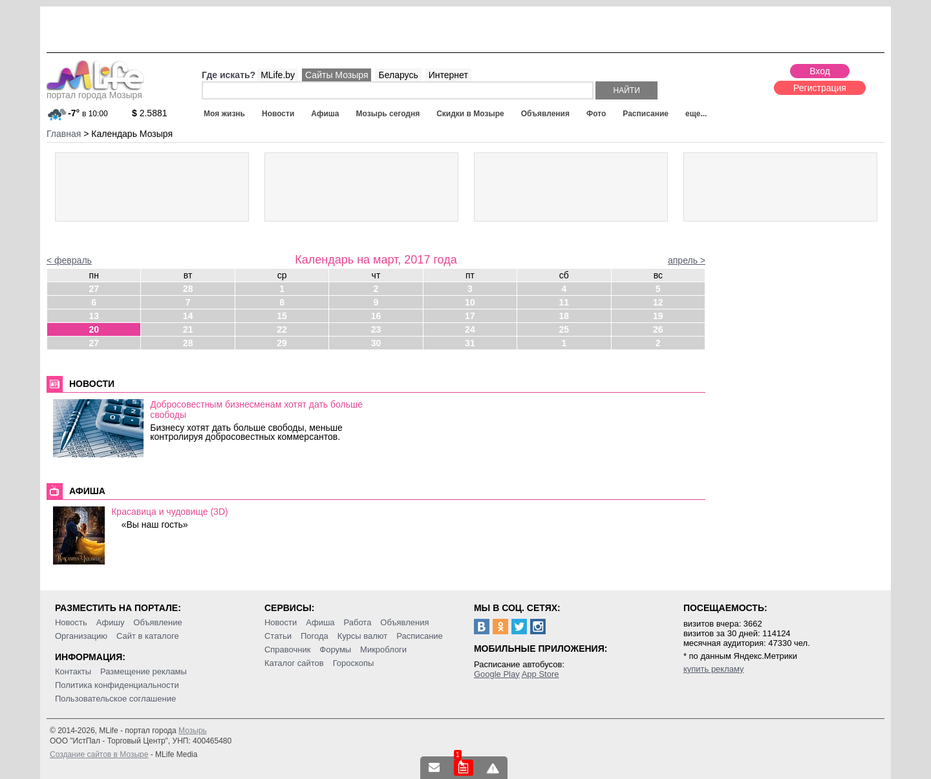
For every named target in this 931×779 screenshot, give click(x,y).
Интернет (448, 75)
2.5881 (149, 113)
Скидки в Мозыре (470, 113)
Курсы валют (362, 636)
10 (470, 302)
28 (188, 289)
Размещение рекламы (143, 671)
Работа (357, 622)
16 (376, 316)
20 (94, 329)
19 (658, 316)
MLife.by (278, 75)
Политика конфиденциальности (117, 685)
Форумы (335, 649)
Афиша (325, 113)
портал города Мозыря (95, 91)
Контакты (73, 671)
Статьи (278, 636)
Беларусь (398, 75)
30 (376, 343)
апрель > (686, 260)
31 (470, 343)
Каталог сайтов (294, 663)
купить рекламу (713, 669)
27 (94, 289)
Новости (278, 113)
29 (282, 343)
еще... (696, 113)
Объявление (157, 622)
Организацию (81, 636)
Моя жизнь (224, 113)
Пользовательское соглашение (115, 698)
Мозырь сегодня (388, 113)
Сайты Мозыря (336, 75)
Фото (596, 113)
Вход (819, 71)
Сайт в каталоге (147, 636)
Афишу (110, 622)
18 (564, 316)
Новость (71, 622)
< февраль (69, 260)
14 (188, 316)
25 (564, 329)
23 (376, 329)
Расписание (646, 113)
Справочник (287, 649)
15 (282, 316)
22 (282, 329)
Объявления (545, 113)
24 (470, 329)
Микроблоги (383, 649)
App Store (540, 674)
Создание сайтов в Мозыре (99, 754)
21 (188, 329)
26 (658, 329)
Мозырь (192, 730)
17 (470, 316)
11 (564, 302)
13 (94, 316)
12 (658, 302)
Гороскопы (353, 663)
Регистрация (819, 88)
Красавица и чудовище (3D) (169, 511)
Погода (314, 636)
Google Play (497, 674)
